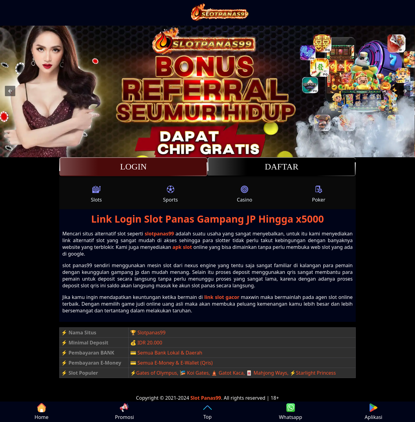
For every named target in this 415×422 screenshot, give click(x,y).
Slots (96, 194)
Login (133, 166)
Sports (170, 194)
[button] (10, 91)
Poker (318, 194)
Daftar (282, 166)
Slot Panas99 (205, 398)
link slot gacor (222, 297)
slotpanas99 (159, 233)
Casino (244, 194)
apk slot (182, 247)
